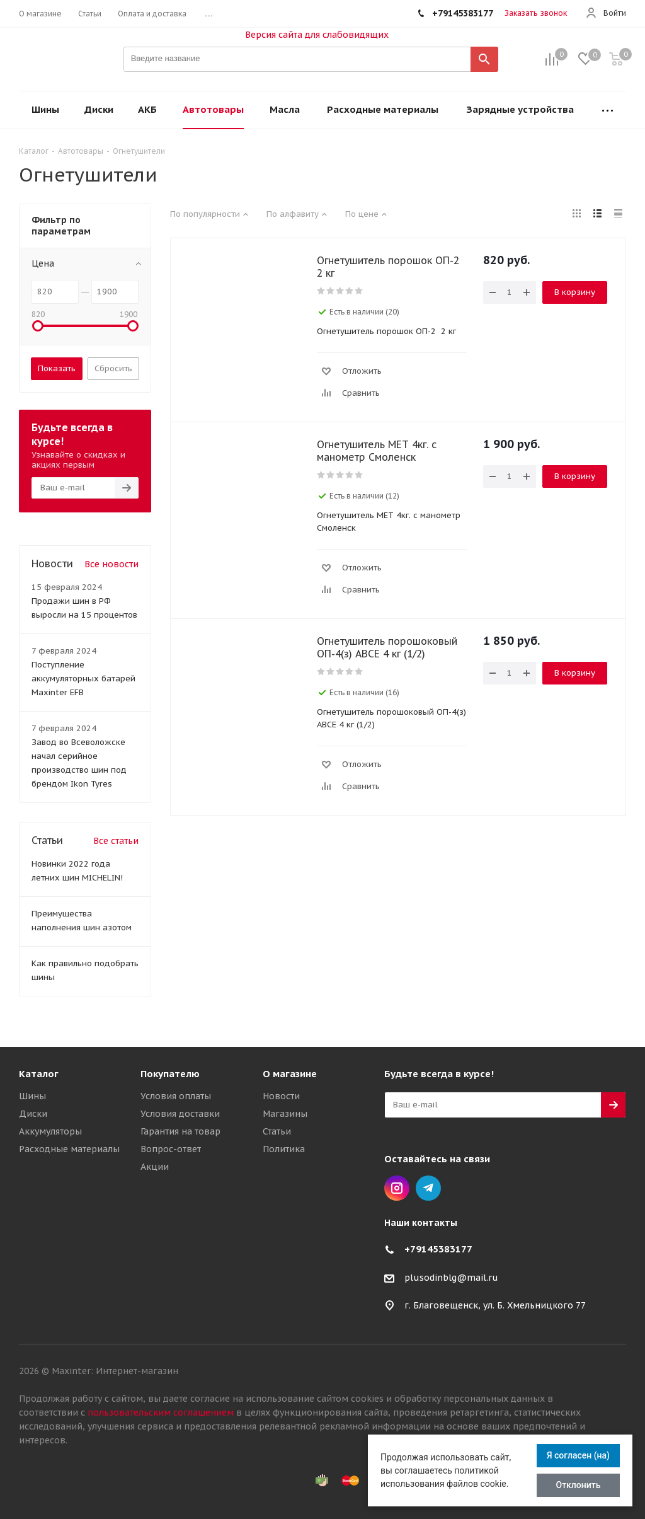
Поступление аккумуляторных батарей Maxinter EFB (83, 678)
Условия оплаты (175, 1096)
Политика (284, 1149)
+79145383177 (438, 1249)
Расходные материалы (69, 1149)
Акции (154, 1166)
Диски (33, 1113)
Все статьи (116, 840)
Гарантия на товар (180, 1131)
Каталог (39, 1074)
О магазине (290, 1074)
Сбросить (113, 368)
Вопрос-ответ (170, 1149)
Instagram (396, 1188)
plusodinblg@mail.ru (451, 1277)
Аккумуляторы (50, 1131)
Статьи (277, 1131)
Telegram (428, 1188)
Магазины (285, 1113)
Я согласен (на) (578, 1455)
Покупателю (170, 1074)
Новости (281, 1096)
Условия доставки (180, 1113)
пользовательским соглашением (161, 1412)
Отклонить (578, 1485)
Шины (32, 1096)
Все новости (111, 564)
